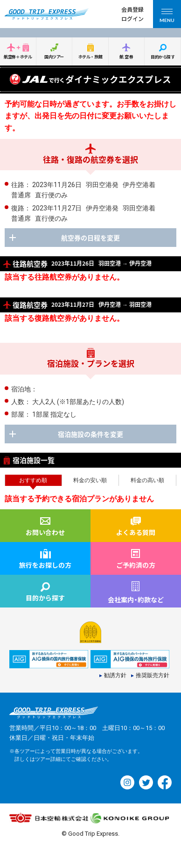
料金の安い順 (90, 480)
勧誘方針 (115, 676)
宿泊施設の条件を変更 (90, 434)
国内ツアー (54, 56)
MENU (167, 17)
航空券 (126, 56)
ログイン (132, 18)
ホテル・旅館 (90, 56)
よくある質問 (135, 532)
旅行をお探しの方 (45, 565)
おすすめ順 (33, 480)
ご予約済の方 (135, 565)
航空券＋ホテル (18, 56)
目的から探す (162, 56)
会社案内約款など (136, 599)
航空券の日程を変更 (90, 237)
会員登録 (132, 9)
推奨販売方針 (152, 676)
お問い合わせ (45, 532)
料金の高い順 (147, 480)
